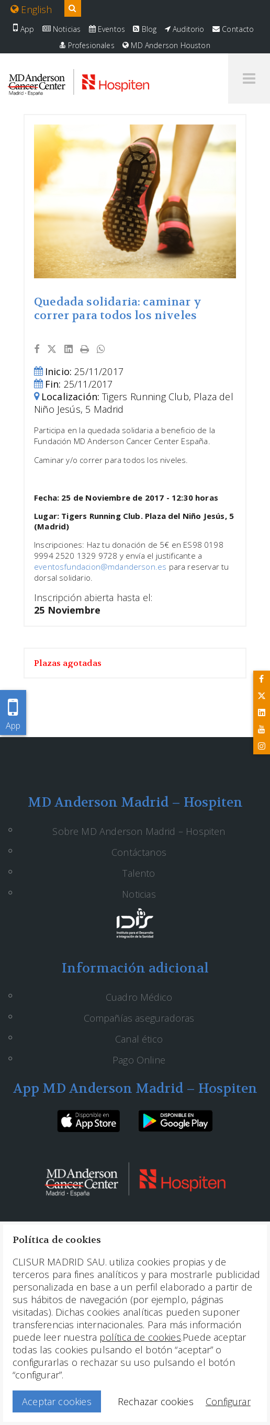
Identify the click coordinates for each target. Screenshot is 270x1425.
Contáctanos (138, 852)
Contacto (233, 29)
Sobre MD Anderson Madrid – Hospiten (138, 831)
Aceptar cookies (57, 1401)
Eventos (107, 29)
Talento (138, 873)
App (23, 29)
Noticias (61, 29)
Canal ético (139, 1039)
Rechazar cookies (156, 1401)
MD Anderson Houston (166, 45)
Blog (144, 29)
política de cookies (140, 1337)
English (31, 9)
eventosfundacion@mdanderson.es (100, 566)
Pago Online (139, 1060)
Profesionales (87, 45)
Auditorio (185, 29)
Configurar (228, 1401)
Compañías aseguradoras (139, 1018)
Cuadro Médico (139, 997)
